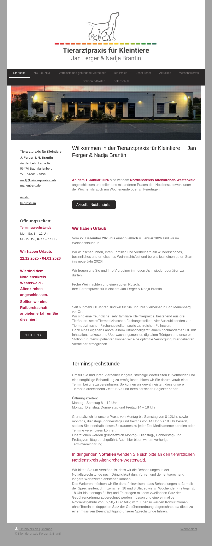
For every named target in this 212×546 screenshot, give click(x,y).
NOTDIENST (33, 335)
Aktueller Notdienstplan (94, 204)
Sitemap (46, 529)
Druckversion (27, 529)
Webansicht (189, 529)
